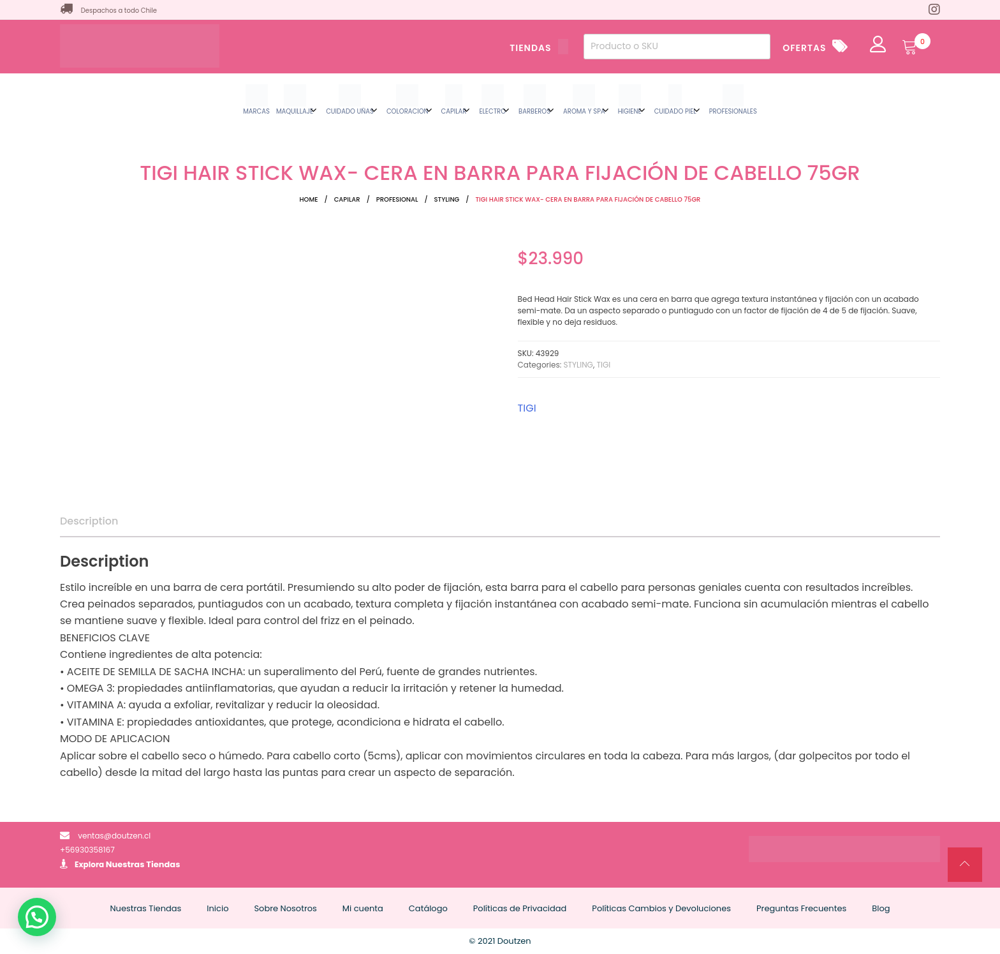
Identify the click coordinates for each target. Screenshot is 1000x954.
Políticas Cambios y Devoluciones (661, 908)
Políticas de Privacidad (520, 908)
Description (89, 521)
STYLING (447, 199)
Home (309, 199)
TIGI (604, 364)
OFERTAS (804, 47)
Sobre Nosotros (285, 908)
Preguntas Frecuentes (801, 908)
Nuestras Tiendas (143, 864)
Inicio (217, 908)
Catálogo (428, 908)
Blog (881, 908)
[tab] (89, 521)
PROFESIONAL (397, 199)
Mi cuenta (362, 908)
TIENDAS (539, 47)
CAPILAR (347, 199)
